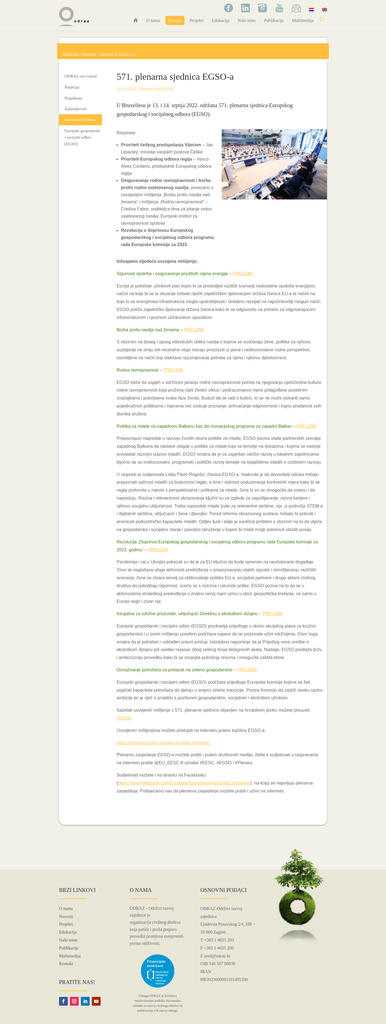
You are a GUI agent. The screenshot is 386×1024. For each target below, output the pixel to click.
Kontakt (66, 963)
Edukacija (220, 20)
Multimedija (303, 20)
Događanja (73, 98)
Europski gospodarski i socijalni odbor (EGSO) (82, 137)
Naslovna (71, 54)
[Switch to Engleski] (324, 9)
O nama (153, 20)
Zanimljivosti (76, 109)
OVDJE (123, 718)
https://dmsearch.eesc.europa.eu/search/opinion (163, 742)
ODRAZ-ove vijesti (81, 76)
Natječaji (72, 87)
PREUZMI (243, 273)
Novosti (175, 20)
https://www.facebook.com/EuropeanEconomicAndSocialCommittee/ (184, 783)
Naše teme (247, 20)
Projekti (197, 20)
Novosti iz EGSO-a (117, 54)
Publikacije (274, 20)
